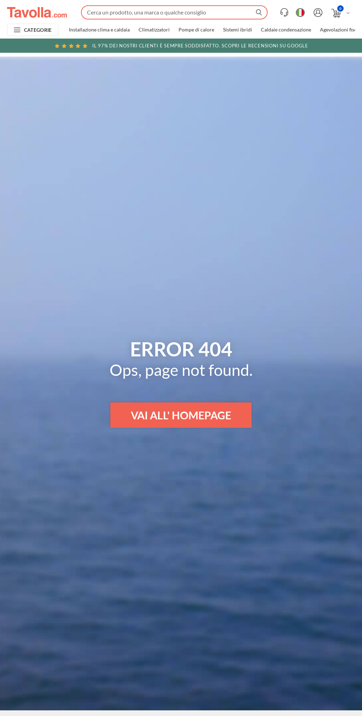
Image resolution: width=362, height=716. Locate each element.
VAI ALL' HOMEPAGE (181, 415)
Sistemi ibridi (237, 30)
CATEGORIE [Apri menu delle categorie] (38, 30)
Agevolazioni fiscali (341, 30)
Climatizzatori (154, 30)
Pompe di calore (196, 30)
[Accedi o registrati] (317, 12)
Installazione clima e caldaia (99, 30)
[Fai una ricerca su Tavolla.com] (174, 12)
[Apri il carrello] (340, 13)
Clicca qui (311, 47)
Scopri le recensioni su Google (181, 45)
